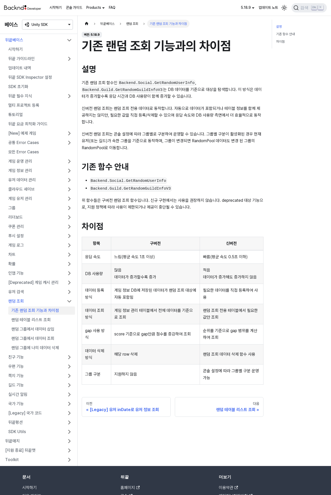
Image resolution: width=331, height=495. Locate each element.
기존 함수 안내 (285, 34)
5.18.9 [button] (246, 7)
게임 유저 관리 (20, 198)
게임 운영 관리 (20, 161)
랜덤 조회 (16, 301)
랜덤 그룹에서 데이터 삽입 (32, 329)
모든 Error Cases (23, 151)
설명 (279, 26)
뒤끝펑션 (15, 422)
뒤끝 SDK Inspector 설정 (30, 77)
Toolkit (12, 459)
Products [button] (93, 7)
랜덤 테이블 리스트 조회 (31, 319)
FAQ (112, 7)
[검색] (309, 7)
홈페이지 (130, 487)
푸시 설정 (16, 235)
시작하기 (55, 7)
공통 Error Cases (23, 142)
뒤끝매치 (12, 441)
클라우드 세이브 (21, 189)
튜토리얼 (15, 114)
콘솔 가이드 (74, 7)
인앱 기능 (16, 273)
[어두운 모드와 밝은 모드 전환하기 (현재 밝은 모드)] (284, 8)
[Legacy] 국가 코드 (25, 413)
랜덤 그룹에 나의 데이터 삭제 (35, 347)
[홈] (87, 24)
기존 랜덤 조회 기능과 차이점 (35, 310)
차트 (12, 254)
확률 (12, 263)
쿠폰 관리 (16, 226)
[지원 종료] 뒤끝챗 (20, 450)
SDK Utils (17, 431)
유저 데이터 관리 (22, 179)
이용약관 (228, 487)
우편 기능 (16, 366)
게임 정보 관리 (20, 170)
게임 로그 (16, 245)
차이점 (280, 42)
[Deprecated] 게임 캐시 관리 (33, 282)
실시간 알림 (17, 394)
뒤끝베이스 (14, 40)
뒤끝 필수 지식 (20, 96)
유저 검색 (16, 291)
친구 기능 (16, 357)
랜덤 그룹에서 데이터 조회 (32, 338)
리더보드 (15, 217)
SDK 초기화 (18, 86)
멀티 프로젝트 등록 (23, 105)
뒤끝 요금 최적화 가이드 (28, 123)
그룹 (12, 207)
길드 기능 (16, 385)
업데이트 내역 (19, 68)
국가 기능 (16, 403)
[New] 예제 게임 (22, 133)
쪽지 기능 (16, 375)
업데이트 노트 (268, 7)
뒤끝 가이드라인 (21, 58)
